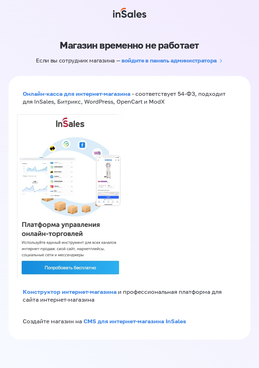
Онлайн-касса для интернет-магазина (76, 93)
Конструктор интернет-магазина (70, 291)
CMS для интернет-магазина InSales (134, 321)
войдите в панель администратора (169, 60)
